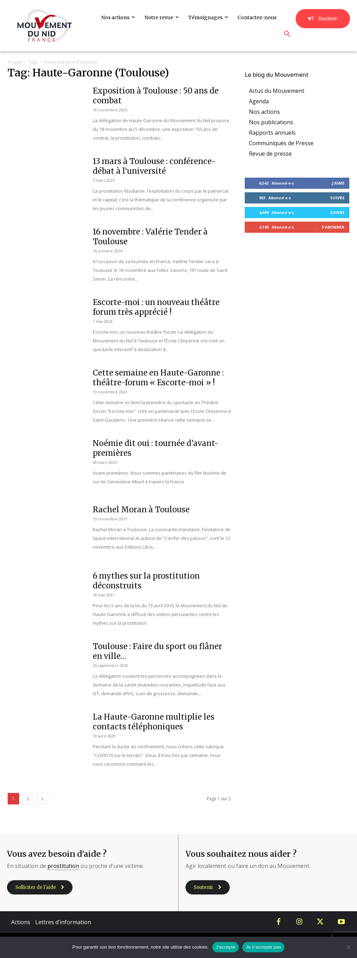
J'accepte (226, 947)
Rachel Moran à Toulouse (141, 509)
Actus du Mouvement (276, 91)
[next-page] (42, 798)
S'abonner (332, 227)
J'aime (338, 183)
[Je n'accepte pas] (348, 947)
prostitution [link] (63, 866)
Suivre (337, 197)
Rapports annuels (272, 132)
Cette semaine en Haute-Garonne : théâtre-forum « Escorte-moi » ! (158, 377)
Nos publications (271, 122)
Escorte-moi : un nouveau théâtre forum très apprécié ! (156, 307)
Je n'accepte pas (263, 947)
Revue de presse (270, 153)
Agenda (259, 101)
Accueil (15, 62)
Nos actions (264, 112)
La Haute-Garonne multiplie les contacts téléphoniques (153, 722)
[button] (287, 34)
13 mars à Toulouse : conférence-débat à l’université (154, 166)
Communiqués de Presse (281, 143)
